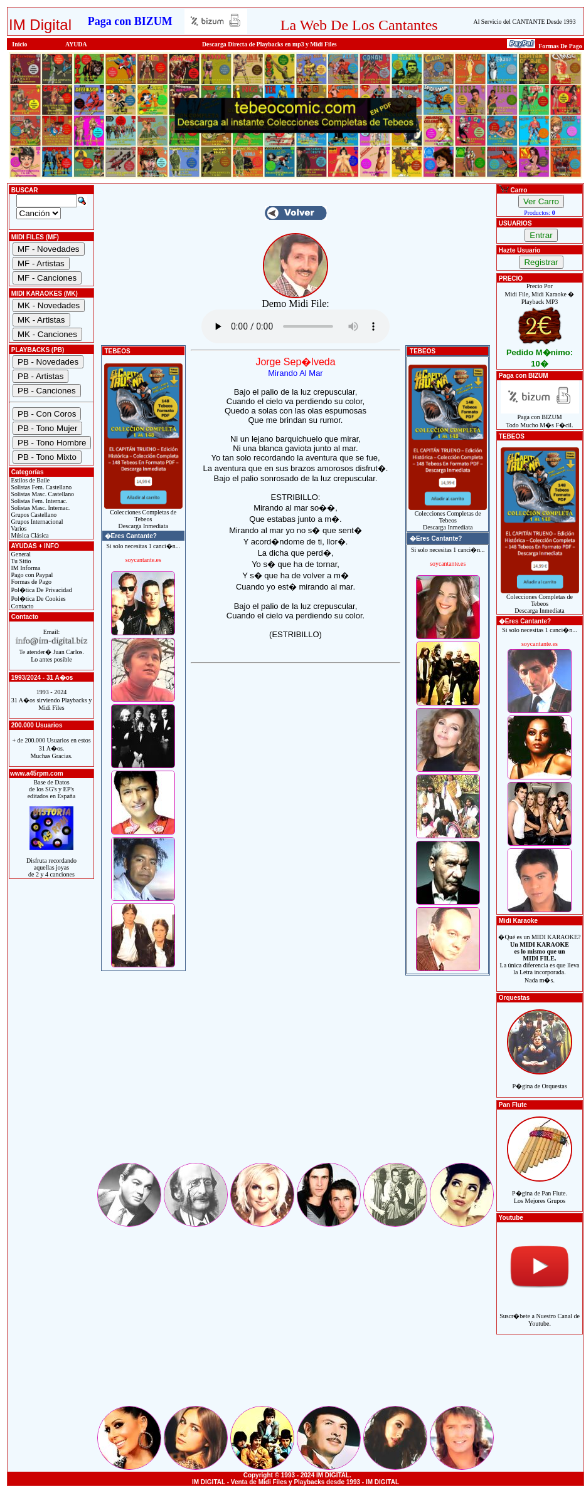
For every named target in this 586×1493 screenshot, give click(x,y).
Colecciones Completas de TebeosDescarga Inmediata (143, 516)
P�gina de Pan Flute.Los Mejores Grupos (539, 1190)
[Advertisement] (295, 1073)
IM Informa (24, 567)
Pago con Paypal (31, 574)
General (20, 554)
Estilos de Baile (29, 480)
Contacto (21, 606)
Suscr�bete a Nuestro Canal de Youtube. (539, 1313)
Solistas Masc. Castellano (41, 494)
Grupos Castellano (32, 514)
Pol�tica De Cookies (37, 598)
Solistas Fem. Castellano (40, 487)
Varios (17, 528)
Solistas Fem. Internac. (38, 500)
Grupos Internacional (36, 521)
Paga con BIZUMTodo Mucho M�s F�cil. (540, 418)
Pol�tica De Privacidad (40, 589)
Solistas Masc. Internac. (39, 507)
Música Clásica (29, 535)
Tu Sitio (20, 561)
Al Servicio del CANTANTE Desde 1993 (525, 21)
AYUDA (76, 44)
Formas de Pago (30, 581)
